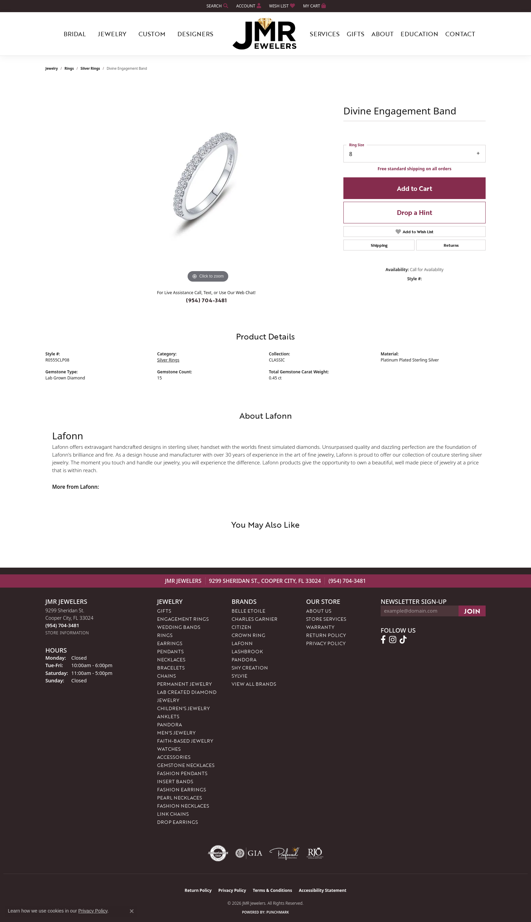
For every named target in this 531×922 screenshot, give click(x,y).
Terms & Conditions (272, 890)
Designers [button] (195, 33)
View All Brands (254, 683)
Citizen (241, 627)
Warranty (320, 627)
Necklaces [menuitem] (171, 659)
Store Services (326, 618)
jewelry (51, 68)
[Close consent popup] (132, 911)
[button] (216, 6)
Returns (451, 245)
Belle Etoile (248, 610)
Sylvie (239, 675)
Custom (152, 33)
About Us (318, 610)
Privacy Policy (325, 643)
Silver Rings (90, 68)
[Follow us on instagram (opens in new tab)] (392, 640)
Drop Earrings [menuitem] (177, 822)
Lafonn (242, 643)
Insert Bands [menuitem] (175, 781)
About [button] (382, 33)
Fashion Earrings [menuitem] (181, 789)
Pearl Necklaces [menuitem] (179, 797)
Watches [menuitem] (168, 748)
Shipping (379, 245)
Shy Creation (250, 667)
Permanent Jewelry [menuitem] (184, 683)
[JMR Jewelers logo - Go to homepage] (265, 34)
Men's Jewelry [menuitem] (176, 732)
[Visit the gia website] (248, 853)
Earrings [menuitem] (169, 643)
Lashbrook (247, 651)
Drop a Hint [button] (414, 212)
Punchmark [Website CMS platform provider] (278, 912)
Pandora (244, 659)
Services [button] (325, 33)
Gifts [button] (355, 33)
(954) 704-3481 (206, 300)
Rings (69, 68)
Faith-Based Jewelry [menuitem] (185, 740)
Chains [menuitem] (166, 675)
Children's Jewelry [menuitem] (183, 708)
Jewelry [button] (112, 33)
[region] (208, 182)
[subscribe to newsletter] (472, 611)
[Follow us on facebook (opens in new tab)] (383, 640)
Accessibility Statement (322, 890)
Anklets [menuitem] (168, 716)
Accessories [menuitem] (173, 757)
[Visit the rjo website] (314, 853)
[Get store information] (67, 633)
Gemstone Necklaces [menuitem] (185, 765)
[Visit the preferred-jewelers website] (284, 853)
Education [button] (419, 33)
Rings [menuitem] (164, 635)
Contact (460, 33)
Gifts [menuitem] (164, 610)
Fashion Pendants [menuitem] (182, 773)
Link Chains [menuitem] (173, 813)
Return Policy (326, 635)
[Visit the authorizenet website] (218, 853)
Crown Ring (248, 635)
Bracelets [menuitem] (171, 667)
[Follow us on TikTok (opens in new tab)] (403, 640)
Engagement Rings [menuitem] (183, 618)
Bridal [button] (75, 33)
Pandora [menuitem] (169, 724)
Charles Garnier (254, 618)
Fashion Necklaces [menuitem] (183, 805)
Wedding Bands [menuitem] (178, 627)
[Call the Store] (62, 625)
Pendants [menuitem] (170, 651)
